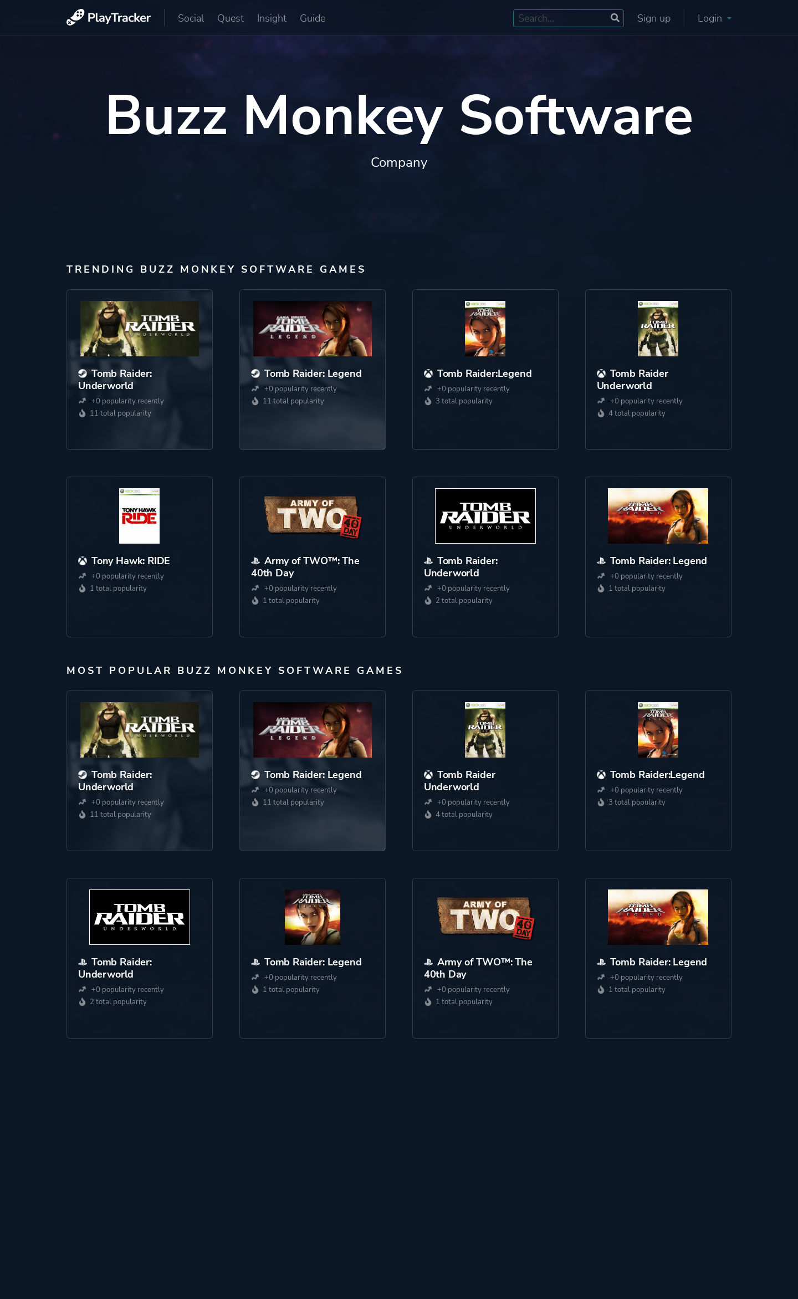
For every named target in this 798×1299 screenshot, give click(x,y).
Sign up (654, 18)
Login (715, 18)
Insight (272, 18)
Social (191, 18)
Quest (230, 18)
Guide (312, 18)
